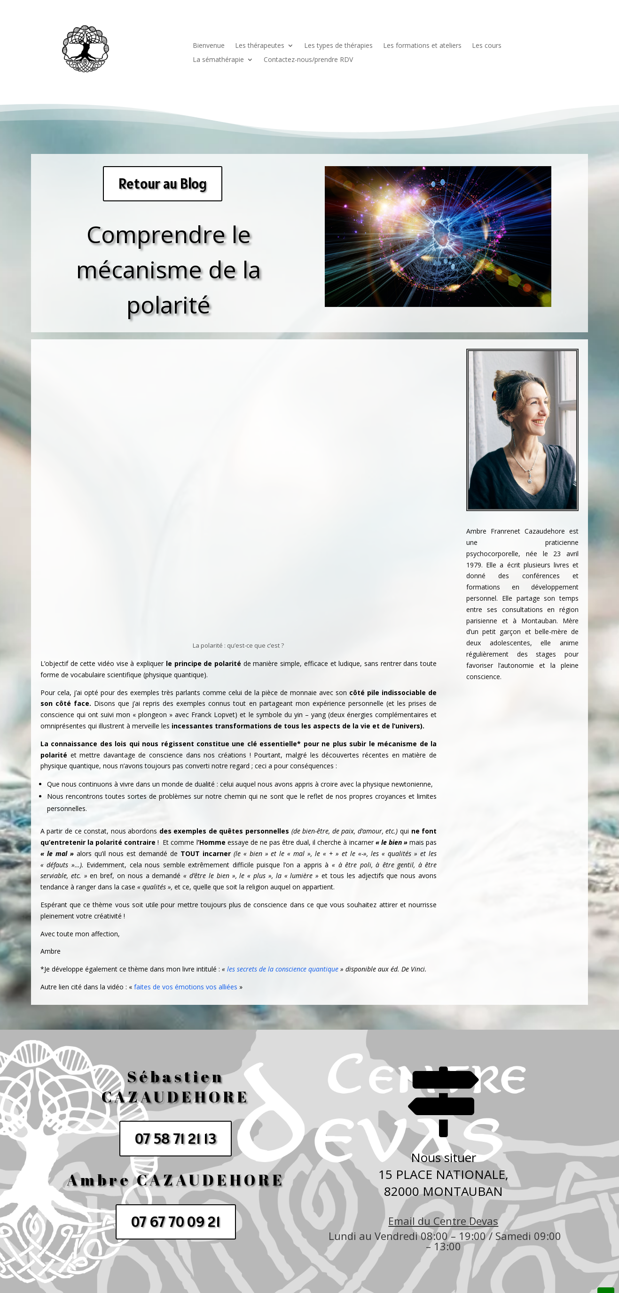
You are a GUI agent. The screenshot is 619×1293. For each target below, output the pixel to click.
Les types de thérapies (338, 46)
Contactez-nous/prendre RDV (308, 60)
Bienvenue (209, 46)
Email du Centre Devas (443, 1221)
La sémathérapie (218, 60)
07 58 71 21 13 (175, 1138)
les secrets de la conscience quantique (282, 968)
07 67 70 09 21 (175, 1221)
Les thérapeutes (259, 46)
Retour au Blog (162, 183)
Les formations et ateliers (422, 46)
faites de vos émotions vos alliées (185, 986)
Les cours (486, 46)
